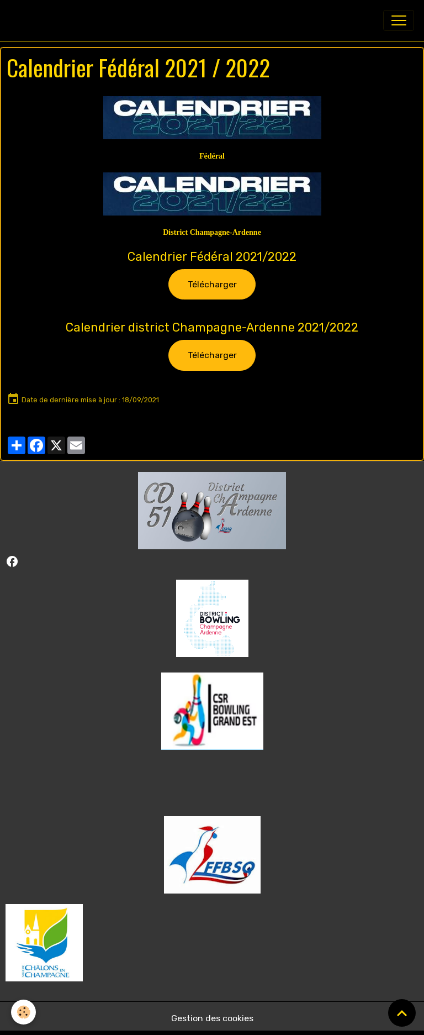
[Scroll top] (402, 1013)
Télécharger (212, 284)
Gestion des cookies (212, 1018)
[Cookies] (23, 1012)
